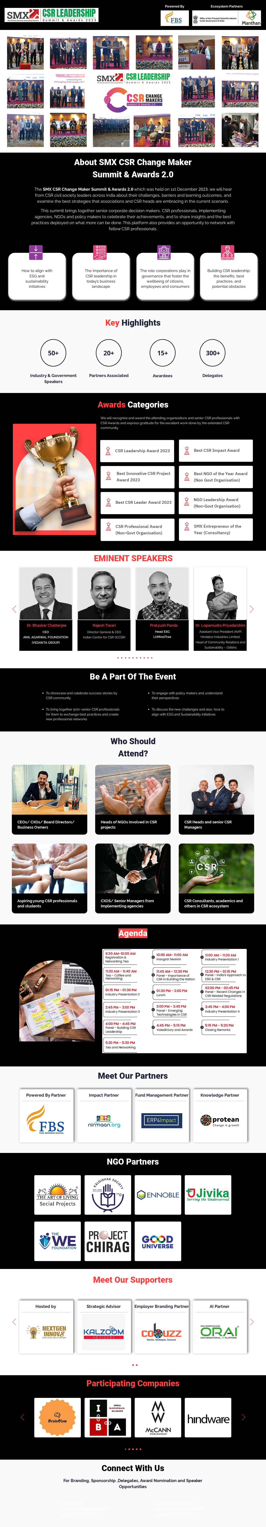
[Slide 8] (140, 657)
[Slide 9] (144, 657)
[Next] (252, 609)
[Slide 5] (129, 657)
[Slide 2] (118, 657)
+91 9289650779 (84, 1514)
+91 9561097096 (179, 1514)
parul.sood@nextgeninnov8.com (84, 1509)
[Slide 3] (121, 657)
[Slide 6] (133, 657)
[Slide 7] (136, 657)
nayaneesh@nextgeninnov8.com (179, 1509)
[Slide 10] (148, 657)
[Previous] (14, 609)
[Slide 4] (125, 657)
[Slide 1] (114, 657)
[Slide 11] (151, 657)
